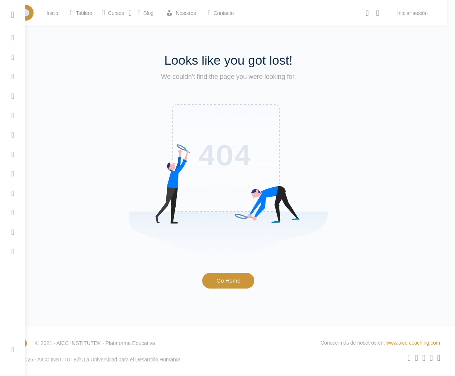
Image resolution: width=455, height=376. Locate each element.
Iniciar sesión (420, 13)
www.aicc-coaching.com (413, 343)
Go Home (240, 280)
